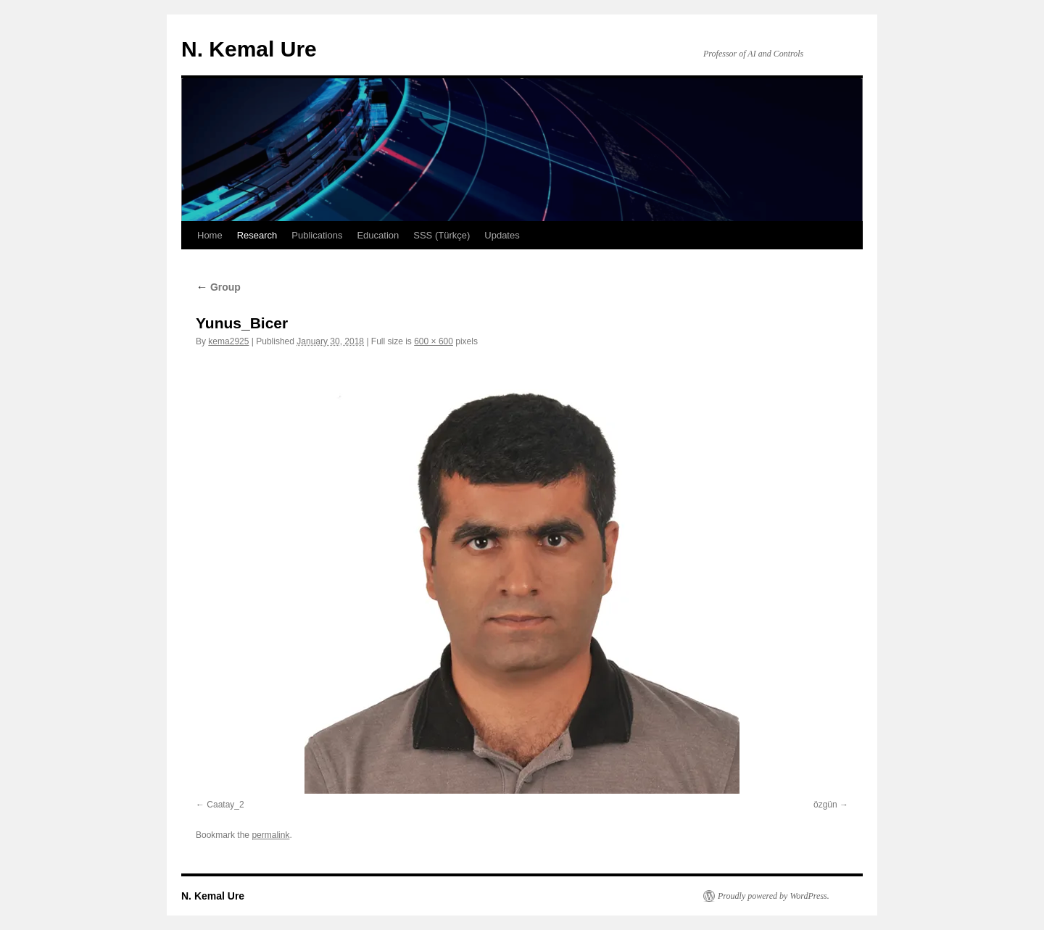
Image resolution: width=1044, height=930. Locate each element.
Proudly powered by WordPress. (773, 896)
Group (218, 287)
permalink (270, 835)
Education (378, 235)
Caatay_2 (225, 805)
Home (210, 235)
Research (257, 235)
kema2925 (228, 341)
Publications (316, 235)
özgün (825, 805)
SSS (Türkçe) (441, 235)
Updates (501, 235)
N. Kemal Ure (249, 49)
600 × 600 (433, 341)
